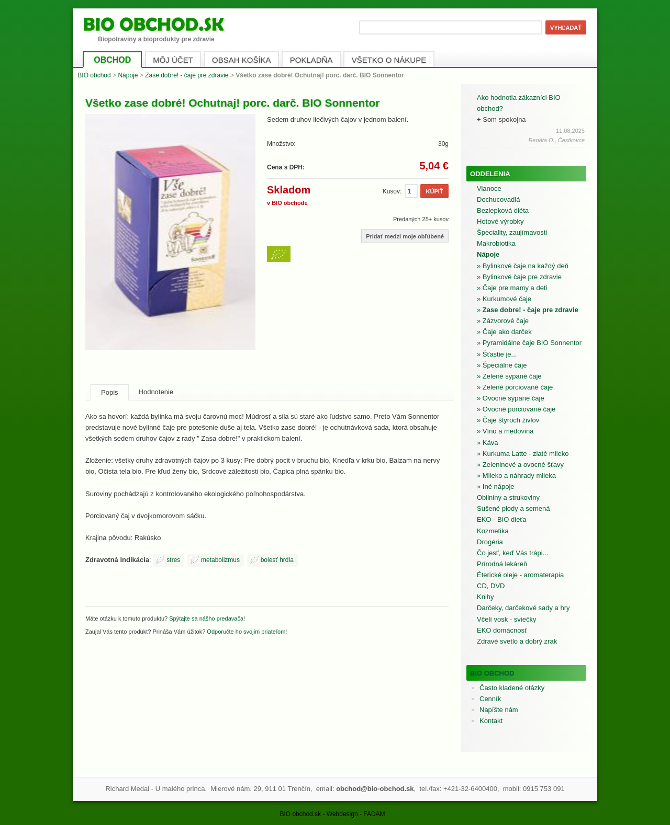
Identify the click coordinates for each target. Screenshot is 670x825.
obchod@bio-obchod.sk (375, 789)
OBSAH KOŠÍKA (241, 59)
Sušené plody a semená (513, 508)
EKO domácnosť (502, 630)
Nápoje (128, 75)
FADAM (374, 814)
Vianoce (489, 188)
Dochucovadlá (498, 199)
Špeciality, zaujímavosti (512, 232)
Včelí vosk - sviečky (506, 619)
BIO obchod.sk (300, 814)
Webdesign (342, 814)
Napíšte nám (498, 710)
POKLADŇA (311, 59)
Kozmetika (493, 531)
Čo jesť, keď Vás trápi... (512, 553)
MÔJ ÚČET (173, 59)
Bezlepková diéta (503, 210)
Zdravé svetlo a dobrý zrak (517, 641)
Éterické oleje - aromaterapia (520, 575)
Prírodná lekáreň (502, 564)
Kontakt (490, 721)
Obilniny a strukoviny (508, 497)
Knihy (485, 597)
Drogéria (490, 542)
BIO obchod (93, 75)
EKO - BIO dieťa (501, 519)
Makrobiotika (496, 243)
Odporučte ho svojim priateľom (246, 631)
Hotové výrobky (500, 221)
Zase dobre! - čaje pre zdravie (186, 75)
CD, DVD (491, 586)
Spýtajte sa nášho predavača (206, 618)
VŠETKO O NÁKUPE (389, 59)
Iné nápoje (499, 486)
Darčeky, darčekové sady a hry (523, 608)
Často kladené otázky (511, 688)
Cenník (490, 699)
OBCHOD (112, 59)
